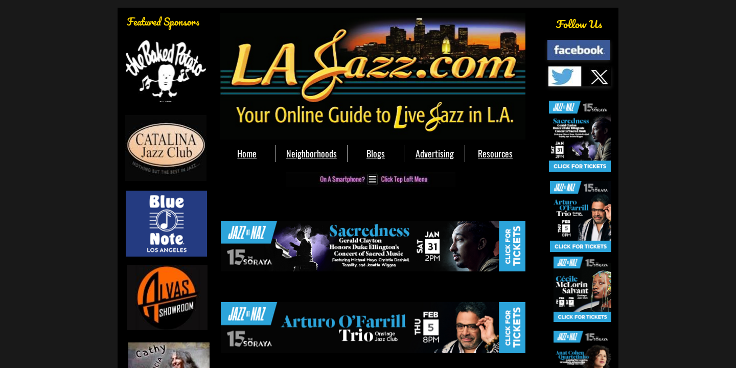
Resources (495, 153)
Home (247, 153)
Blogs (375, 153)
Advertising (435, 153)
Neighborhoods (311, 153)
